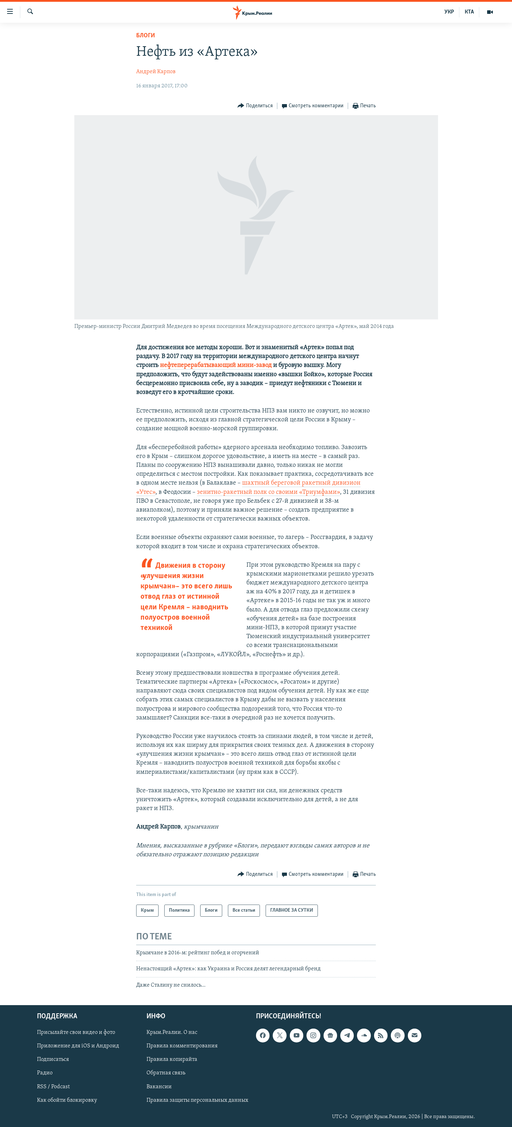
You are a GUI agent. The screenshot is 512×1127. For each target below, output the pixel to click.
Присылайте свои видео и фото (76, 1032)
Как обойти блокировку (67, 1100)
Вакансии (159, 1087)
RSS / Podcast (53, 1087)
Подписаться (53, 1060)
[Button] (255, 106)
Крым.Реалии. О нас (171, 1032)
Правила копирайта (171, 1060)
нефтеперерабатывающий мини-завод (216, 365)
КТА (469, 12)
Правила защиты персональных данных (197, 1100)
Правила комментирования (182, 1046)
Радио (45, 1073)
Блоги (145, 35)
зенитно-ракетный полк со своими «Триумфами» (268, 492)
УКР (449, 12)
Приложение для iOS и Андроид (78, 1046)
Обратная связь (165, 1073)
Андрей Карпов (156, 72)
